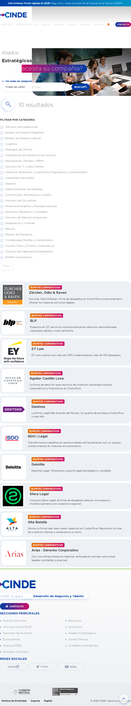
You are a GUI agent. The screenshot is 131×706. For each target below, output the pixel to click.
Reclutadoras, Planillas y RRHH (23, 161)
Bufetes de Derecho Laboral (22, 138)
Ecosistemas (11, 639)
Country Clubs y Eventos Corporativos (29, 246)
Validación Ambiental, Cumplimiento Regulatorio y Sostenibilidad (45, 172)
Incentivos (75, 627)
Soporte (35, 701)
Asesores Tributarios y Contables (25, 212)
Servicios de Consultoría (19, 200)
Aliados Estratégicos (82, 633)
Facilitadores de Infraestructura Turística (29, 155)
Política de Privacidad (14, 701)
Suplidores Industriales (18, 178)
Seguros (9, 183)
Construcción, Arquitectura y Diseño (27, 195)
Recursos (74, 620)
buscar (79, 87)
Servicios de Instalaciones (20, 127)
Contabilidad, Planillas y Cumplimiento (28, 240)
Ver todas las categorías (18, 81)
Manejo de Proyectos (17, 234)
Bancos (9, 229)
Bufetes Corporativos (18, 257)
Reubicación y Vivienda (19, 223)
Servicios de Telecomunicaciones (25, 217)
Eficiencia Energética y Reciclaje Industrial (30, 206)
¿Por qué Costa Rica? (17, 627)
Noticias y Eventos (15, 651)
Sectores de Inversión (17, 633)
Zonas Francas (78, 639)
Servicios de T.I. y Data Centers (23, 166)
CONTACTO (14, 606)
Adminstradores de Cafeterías (23, 189)
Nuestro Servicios (15, 620)
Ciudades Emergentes (83, 645)
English (48, 701)
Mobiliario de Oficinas (18, 149)
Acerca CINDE (12, 645)
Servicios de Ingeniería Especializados (28, 251)
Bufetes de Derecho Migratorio (23, 132)
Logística (10, 144)
